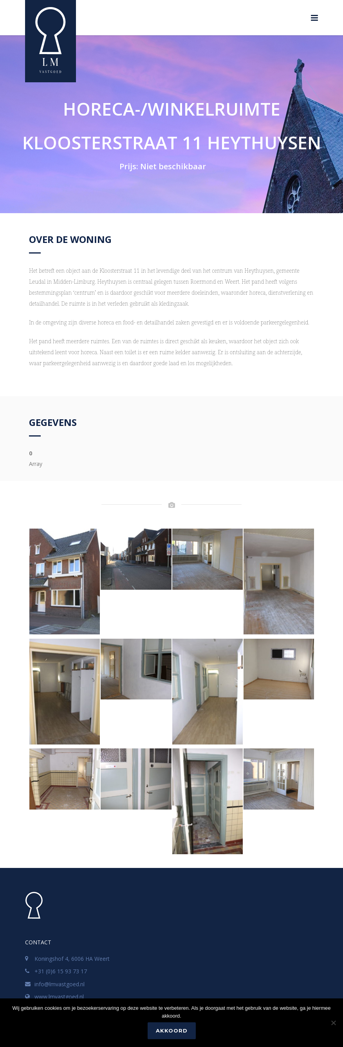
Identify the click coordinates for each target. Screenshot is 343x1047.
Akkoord (172, 1030)
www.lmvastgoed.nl (59, 996)
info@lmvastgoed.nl (59, 984)
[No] (333, 1023)
